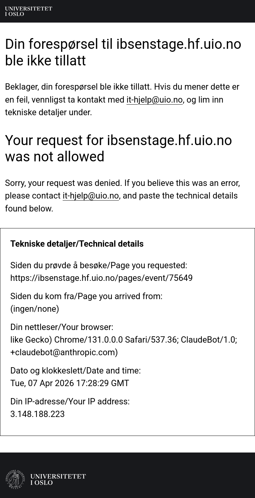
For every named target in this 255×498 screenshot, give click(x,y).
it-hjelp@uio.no (155, 100)
